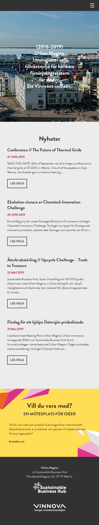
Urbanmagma (17, 5)
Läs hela (17, 183)
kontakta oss (16, 441)
